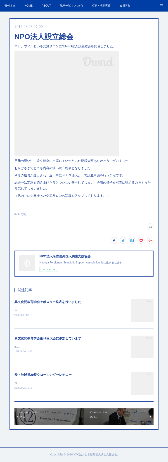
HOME (28, 5)
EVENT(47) (20, 214)
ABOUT (46, 5)
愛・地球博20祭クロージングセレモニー (43, 375)
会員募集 (125, 5)
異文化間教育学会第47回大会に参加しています (47, 339)
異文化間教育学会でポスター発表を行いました (47, 302)
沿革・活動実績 (101, 5)
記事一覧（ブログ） (72, 5)
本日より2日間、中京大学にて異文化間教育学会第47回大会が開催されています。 (64, 347)
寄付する (10, 5)
